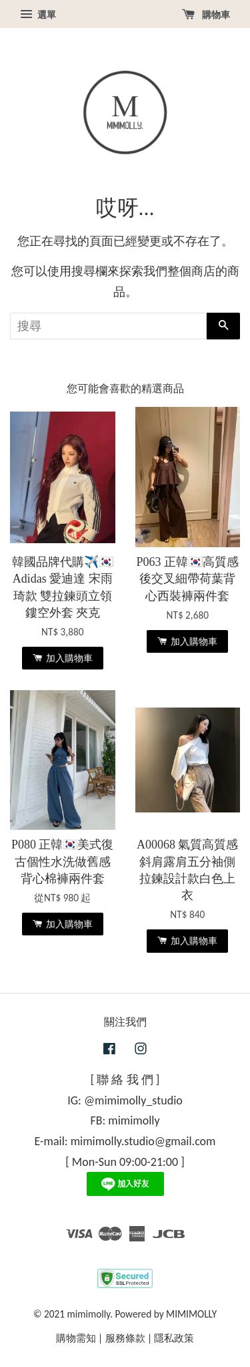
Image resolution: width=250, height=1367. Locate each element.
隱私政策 (174, 1338)
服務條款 (125, 1338)
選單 (38, 15)
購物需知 (76, 1338)
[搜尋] (108, 326)
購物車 (206, 15)
